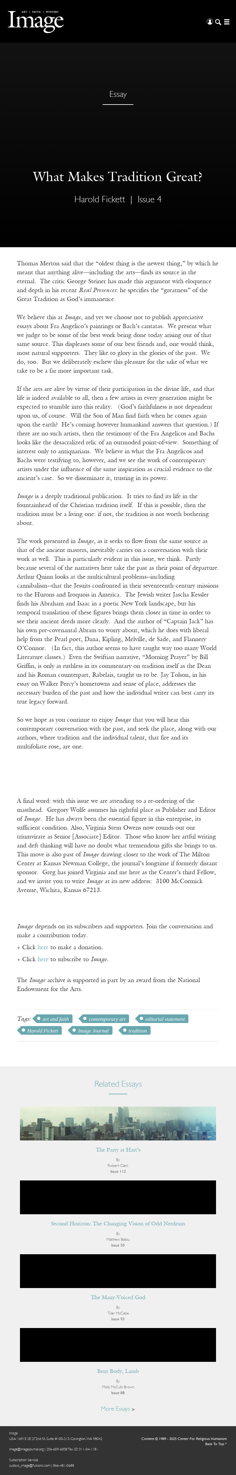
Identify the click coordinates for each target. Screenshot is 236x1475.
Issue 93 (118, 1319)
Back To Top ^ (216, 1444)
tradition (138, 1031)
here (43, 948)
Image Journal (93, 1031)
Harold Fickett (99, 200)
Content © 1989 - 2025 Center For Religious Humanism (184, 1439)
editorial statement (165, 1019)
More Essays (118, 1409)
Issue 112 (118, 1172)
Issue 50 (118, 1245)
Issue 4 (150, 200)
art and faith (56, 1019)
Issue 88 (118, 1393)
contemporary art (107, 1019)
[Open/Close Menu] (226, 21)
